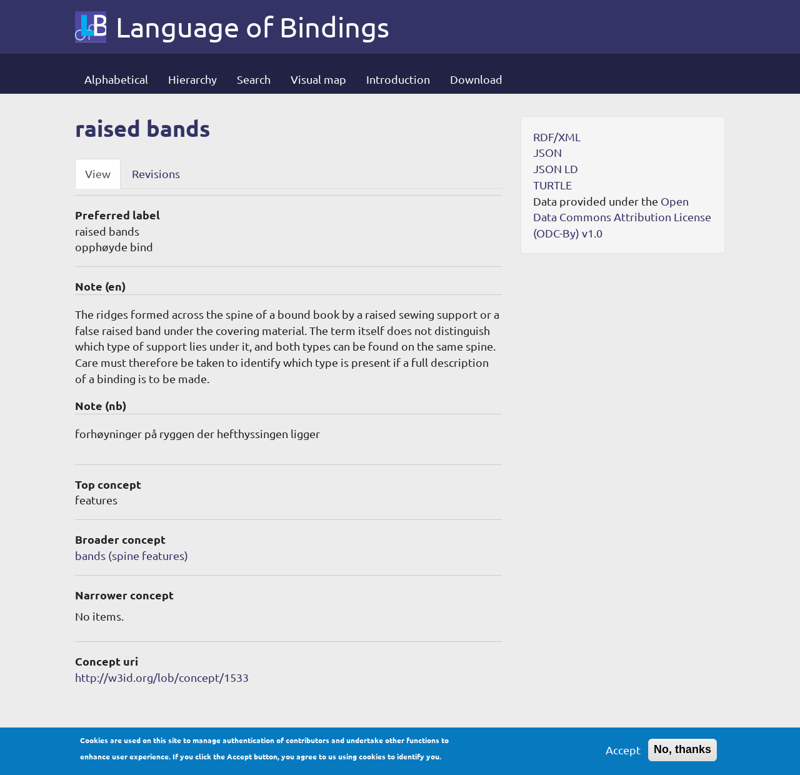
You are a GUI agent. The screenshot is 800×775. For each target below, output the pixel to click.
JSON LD (555, 168)
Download (476, 79)
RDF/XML (557, 136)
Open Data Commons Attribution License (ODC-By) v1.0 (622, 216)
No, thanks (682, 754)
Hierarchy (192, 79)
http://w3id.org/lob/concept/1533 (162, 677)
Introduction (398, 79)
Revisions (156, 173)
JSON (547, 152)
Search (254, 79)
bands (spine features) (131, 555)
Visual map (318, 79)
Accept (623, 754)
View (98, 173)
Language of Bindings (252, 26)
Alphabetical (116, 79)
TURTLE (552, 184)
